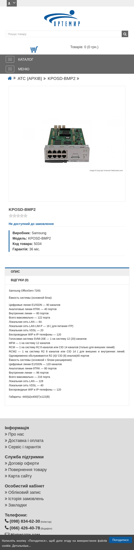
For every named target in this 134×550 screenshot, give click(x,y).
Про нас (16, 434)
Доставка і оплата (25, 440)
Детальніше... (21, 546)
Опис (15, 271)
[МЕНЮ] (10, 69)
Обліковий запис (24, 492)
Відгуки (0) (20, 280)
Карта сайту (20, 476)
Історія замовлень (26, 498)
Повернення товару (27, 469)
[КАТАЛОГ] (10, 59)
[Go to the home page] (10, 78)
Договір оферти (23, 463)
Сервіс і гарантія (24, 446)
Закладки (17, 505)
